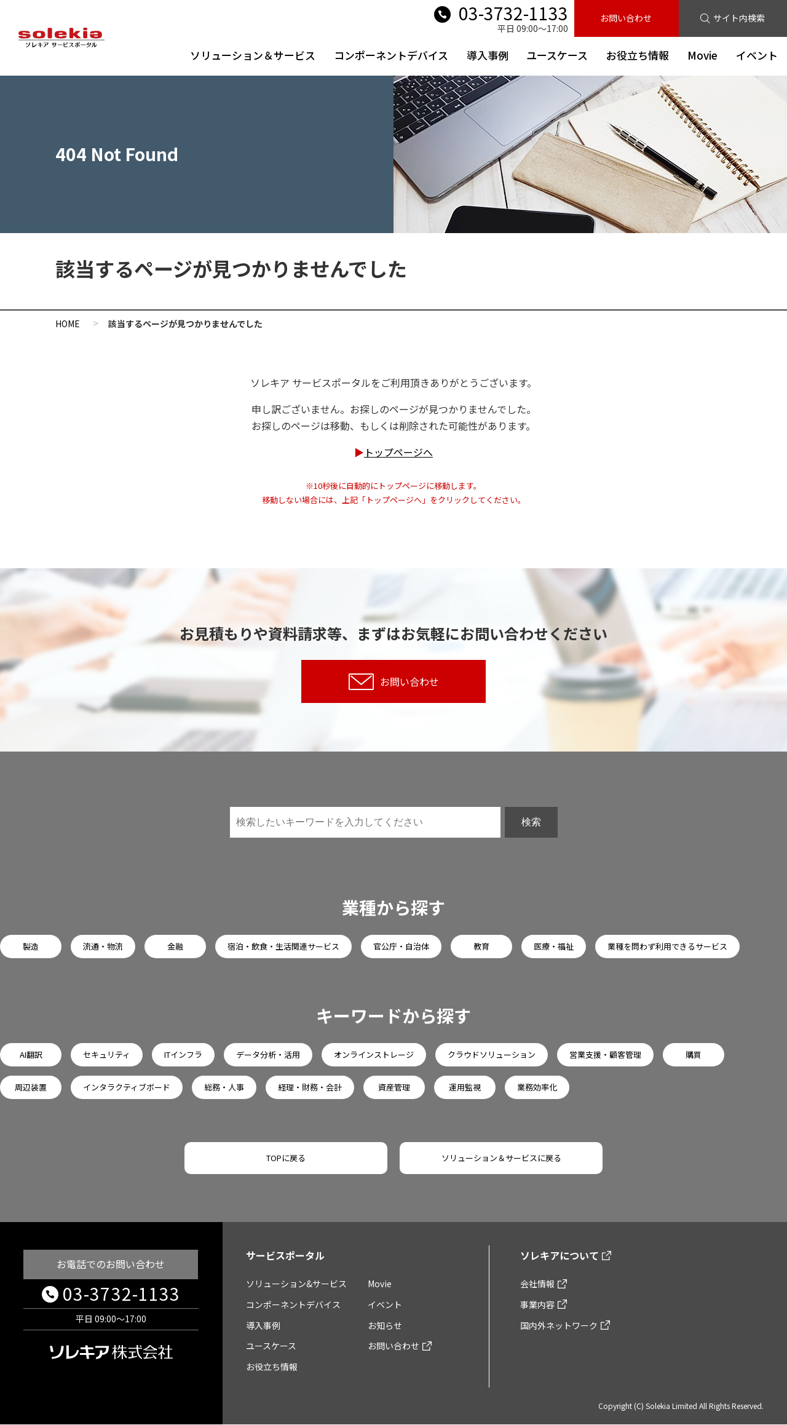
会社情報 (537, 1283)
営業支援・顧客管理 (605, 1054)
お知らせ (385, 1325)
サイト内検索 (739, 18)
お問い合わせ (626, 18)
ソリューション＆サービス (252, 55)
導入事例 (487, 55)
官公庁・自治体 (401, 946)
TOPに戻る (286, 1158)
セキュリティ (106, 1054)
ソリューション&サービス (296, 1283)
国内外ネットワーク (559, 1325)
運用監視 (465, 1087)
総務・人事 (224, 1087)
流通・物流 (103, 946)
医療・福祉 (554, 946)
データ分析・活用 (268, 1054)
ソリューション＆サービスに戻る (501, 1158)
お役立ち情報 (637, 55)
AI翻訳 (31, 1054)
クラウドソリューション (492, 1054)
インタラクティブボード (126, 1087)
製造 (31, 946)
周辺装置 (31, 1087)
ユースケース (557, 55)
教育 (481, 946)
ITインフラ (183, 1054)
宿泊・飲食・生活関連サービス (283, 946)
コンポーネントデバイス (390, 55)
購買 (694, 1054)
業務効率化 (537, 1087)
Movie (702, 55)
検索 (531, 822)
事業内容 (537, 1304)
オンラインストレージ (374, 1054)
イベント (757, 55)
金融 (175, 946)
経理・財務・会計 (310, 1087)
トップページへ (398, 452)
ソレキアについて (559, 1255)
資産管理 (394, 1087)
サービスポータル (285, 1255)
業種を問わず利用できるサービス (667, 946)
